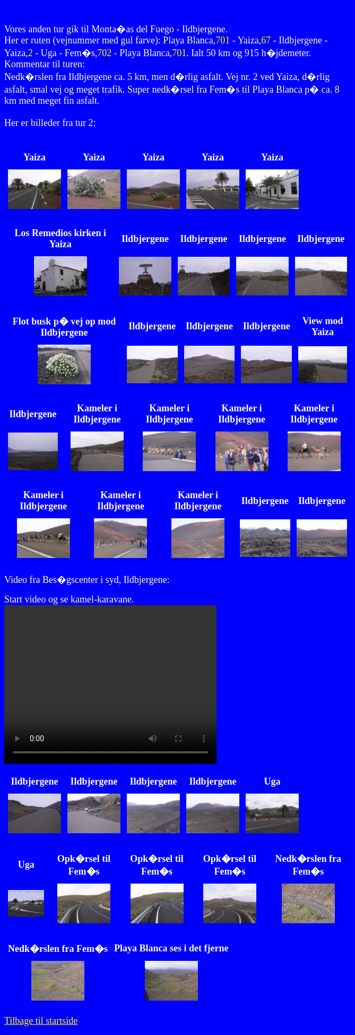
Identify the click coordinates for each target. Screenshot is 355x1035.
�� (110, 684)
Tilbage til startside (40, 1020)
